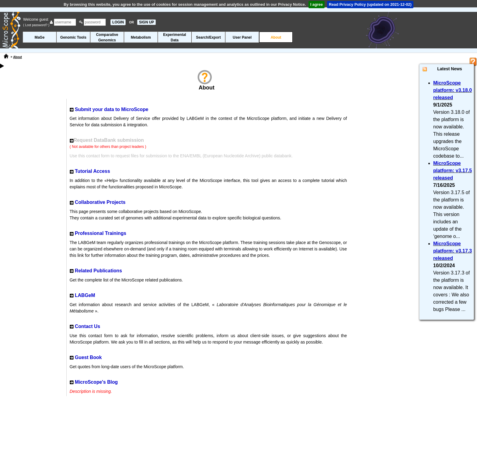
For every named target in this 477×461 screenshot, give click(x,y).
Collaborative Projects (100, 202)
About (276, 37)
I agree (316, 4)
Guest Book (88, 357)
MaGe (40, 37)
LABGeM (85, 295)
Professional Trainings (100, 233)
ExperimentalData (174, 37)
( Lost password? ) (36, 25)
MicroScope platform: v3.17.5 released (452, 170)
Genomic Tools (73, 37)
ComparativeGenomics (107, 37)
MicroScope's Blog (96, 382)
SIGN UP (146, 22)
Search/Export (208, 37)
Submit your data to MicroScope (111, 109)
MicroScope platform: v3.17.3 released (452, 251)
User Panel (242, 37)
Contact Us (87, 326)
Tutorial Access (92, 171)
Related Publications (98, 270)
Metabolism (141, 37)
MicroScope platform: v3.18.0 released (452, 90)
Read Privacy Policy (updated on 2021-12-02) (370, 4)
